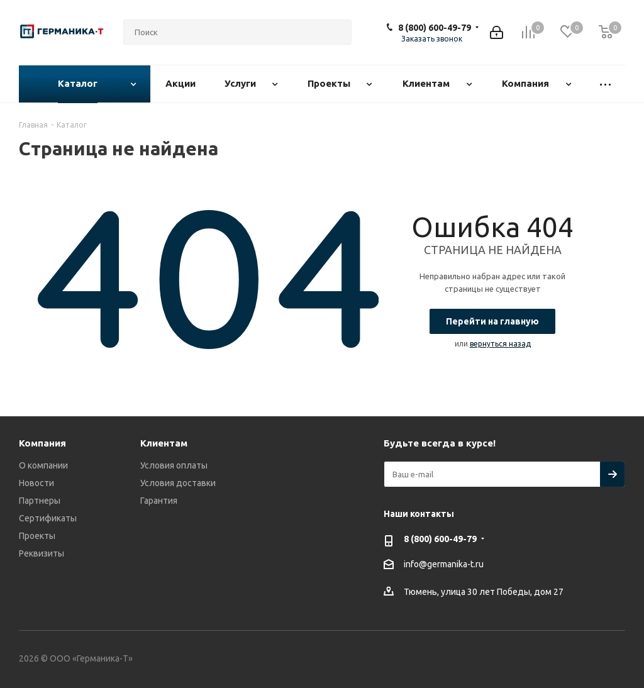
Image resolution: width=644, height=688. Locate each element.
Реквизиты (41, 553)
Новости (36, 483)
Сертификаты (48, 518)
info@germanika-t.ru (444, 564)
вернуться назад (500, 344)
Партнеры (39, 501)
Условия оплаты (174, 465)
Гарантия (158, 501)
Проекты (37, 536)
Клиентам (163, 443)
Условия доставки (178, 483)
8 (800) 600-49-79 (434, 28)
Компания (42, 443)
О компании (43, 465)
